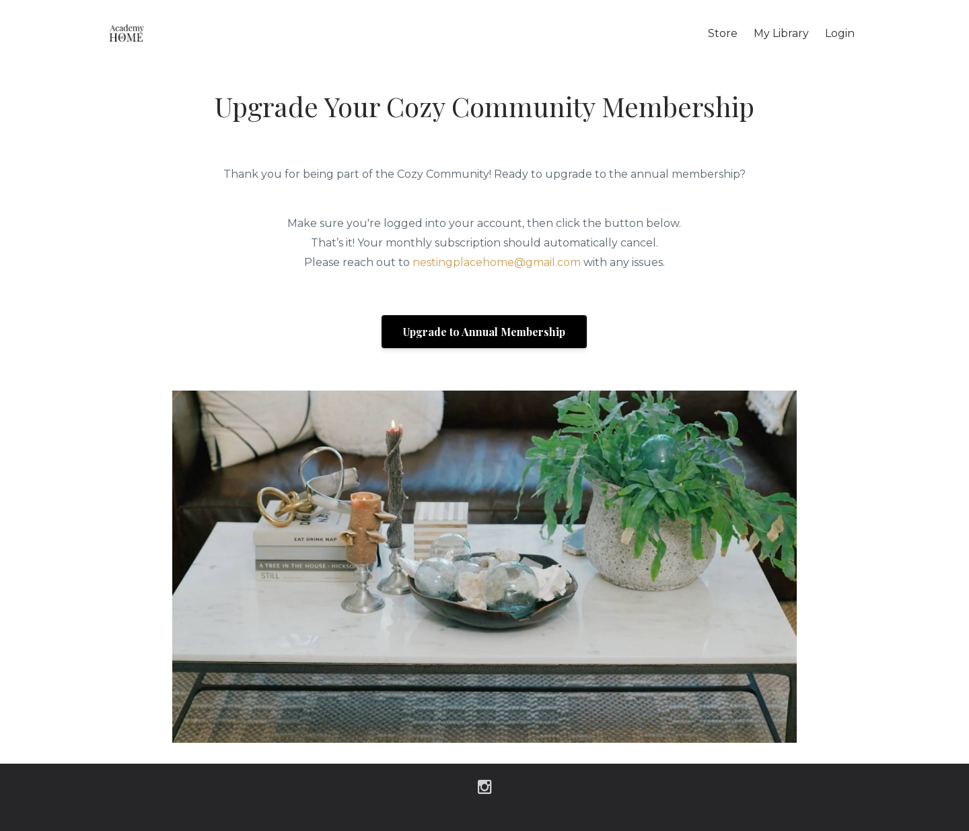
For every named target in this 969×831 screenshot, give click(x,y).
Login (840, 33)
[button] (484, 331)
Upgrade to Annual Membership (484, 332)
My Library (781, 33)
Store (723, 33)
